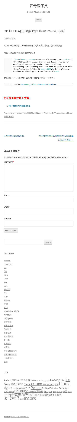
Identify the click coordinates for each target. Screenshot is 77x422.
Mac (5, 282)
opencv (7, 289)
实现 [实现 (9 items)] (70, 392)
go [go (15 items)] (45, 380)
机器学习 (7, 344)
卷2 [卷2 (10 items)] (54, 391)
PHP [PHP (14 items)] (27, 388)
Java (6, 275)
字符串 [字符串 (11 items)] (59, 391)
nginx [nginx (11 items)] (16, 388)
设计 (5, 362)
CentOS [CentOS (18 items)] (18, 380)
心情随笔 (29, 113)
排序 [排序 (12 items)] (6, 395)
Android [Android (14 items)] (7, 380)
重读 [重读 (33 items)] (33, 398)
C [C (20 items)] (13, 380)
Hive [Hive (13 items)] (63, 380)
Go (5, 268)
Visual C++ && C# (11, 311)
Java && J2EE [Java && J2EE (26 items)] (33, 384)
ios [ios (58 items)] (67, 380)
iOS (5, 271)
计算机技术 (8, 358)
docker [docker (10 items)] (40, 380)
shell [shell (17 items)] (6, 391)
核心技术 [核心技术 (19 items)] (34, 394)
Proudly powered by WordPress (16, 417)
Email (6, 207)
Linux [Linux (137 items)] (64, 383)
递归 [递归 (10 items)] (22, 399)
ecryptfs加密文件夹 (14, 135)
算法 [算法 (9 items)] (42, 395)
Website (7, 218)
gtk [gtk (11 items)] (48, 380)
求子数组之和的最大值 (19, 106)
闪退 (68, 113)
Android (7, 261)
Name (6, 195)
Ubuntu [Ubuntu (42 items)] (19, 391)
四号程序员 (39, 6)
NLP (5, 286)
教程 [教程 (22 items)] (11, 394)
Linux (6, 279)
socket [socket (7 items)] (11, 392)
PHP (6, 297)
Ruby (6, 307)
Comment (9, 162)
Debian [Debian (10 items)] (34, 380)
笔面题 (6, 347)
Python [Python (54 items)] (36, 388)
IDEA (54, 113)
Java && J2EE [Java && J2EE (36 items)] (13, 384)
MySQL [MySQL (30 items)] (8, 388)
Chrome (47, 113)
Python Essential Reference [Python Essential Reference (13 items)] (55, 388)
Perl (5, 293)
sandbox (61, 113)
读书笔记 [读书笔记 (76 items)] (11, 398)
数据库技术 (8, 336)
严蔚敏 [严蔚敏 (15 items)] (39, 391)
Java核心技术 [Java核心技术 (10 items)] (48, 385)
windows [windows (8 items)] (32, 392)
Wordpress (8, 318)
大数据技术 (8, 325)
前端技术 (7, 322)
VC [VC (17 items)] (27, 391)
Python (7, 300)
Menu (38, 20)
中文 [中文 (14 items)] (46, 391)
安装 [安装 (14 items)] (65, 391)
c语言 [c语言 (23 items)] (26, 380)
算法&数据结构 (10, 351)
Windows (8, 315)
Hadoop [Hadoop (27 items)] (55, 380)
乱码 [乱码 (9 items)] (50, 392)
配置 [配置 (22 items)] (27, 398)
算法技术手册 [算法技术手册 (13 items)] (50, 395)
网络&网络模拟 (10, 354)
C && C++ (8, 264)
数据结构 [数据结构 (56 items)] (21, 394)
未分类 (6, 340)
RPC (6, 304)
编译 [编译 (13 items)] (59, 395)
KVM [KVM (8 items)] (56, 385)
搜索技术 (7, 333)
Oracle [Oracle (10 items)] (22, 388)
